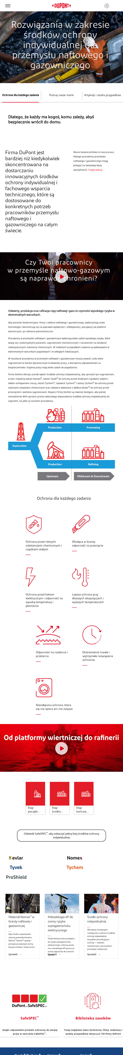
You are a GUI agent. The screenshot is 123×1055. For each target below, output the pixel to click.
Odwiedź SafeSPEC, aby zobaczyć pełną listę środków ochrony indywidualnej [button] (61, 835)
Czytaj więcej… (96, 169)
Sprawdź (13, 954)
